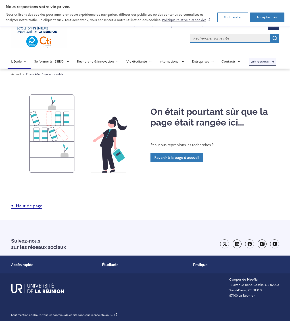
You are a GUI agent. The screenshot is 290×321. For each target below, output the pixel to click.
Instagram (262, 243)
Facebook (249, 243)
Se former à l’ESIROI (49, 61)
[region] (145, 13)
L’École (16, 61)
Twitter (224, 243)
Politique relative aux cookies (186, 19)
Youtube (274, 243)
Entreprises (200, 61)
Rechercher (274, 38)
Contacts (228, 61)
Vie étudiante (136, 61)
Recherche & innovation (95, 61)
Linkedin (237, 243)
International (169, 61)
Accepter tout (267, 17)
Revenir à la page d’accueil (176, 157)
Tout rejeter (233, 17)
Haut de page (29, 206)
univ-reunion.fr (259, 63)
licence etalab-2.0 (104, 315)
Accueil (16, 74)
